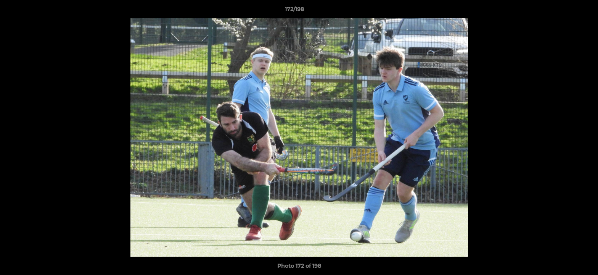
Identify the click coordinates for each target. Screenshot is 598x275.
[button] (566, 11)
